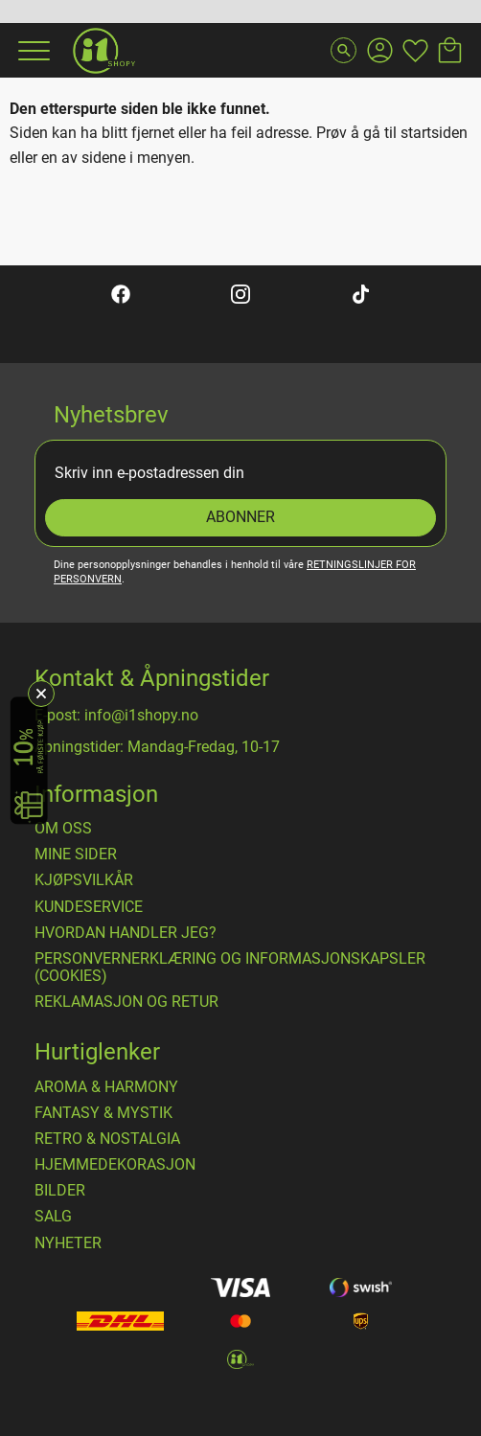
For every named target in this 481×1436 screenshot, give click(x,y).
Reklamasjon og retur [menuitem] (126, 1002)
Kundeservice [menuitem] (88, 907)
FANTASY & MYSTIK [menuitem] (103, 1113)
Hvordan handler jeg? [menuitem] (125, 933)
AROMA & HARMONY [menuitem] (106, 1087)
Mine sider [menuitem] (75, 854)
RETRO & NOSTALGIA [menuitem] (107, 1139)
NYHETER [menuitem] (68, 1243)
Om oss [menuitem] (63, 828)
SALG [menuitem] (53, 1216)
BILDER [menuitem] (59, 1190)
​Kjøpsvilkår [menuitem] (83, 880)
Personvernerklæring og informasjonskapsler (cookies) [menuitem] (229, 967)
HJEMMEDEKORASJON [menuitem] (114, 1165)
